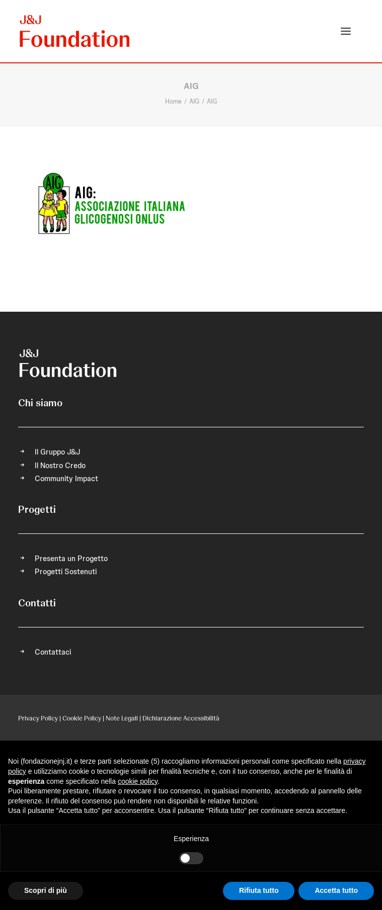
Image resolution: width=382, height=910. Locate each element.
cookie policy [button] (138, 781)
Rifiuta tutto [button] (259, 890)
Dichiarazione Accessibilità (180, 718)
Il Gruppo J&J (57, 452)
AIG (194, 101)
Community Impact (66, 479)
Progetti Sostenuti (66, 572)
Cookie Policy (81, 718)
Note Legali (122, 718)
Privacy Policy (38, 718)
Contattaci (53, 652)
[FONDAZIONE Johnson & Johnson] (75, 31)
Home (173, 101)
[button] (346, 31)
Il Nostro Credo (60, 466)
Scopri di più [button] (45, 890)
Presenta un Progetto (71, 559)
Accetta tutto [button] (336, 890)
